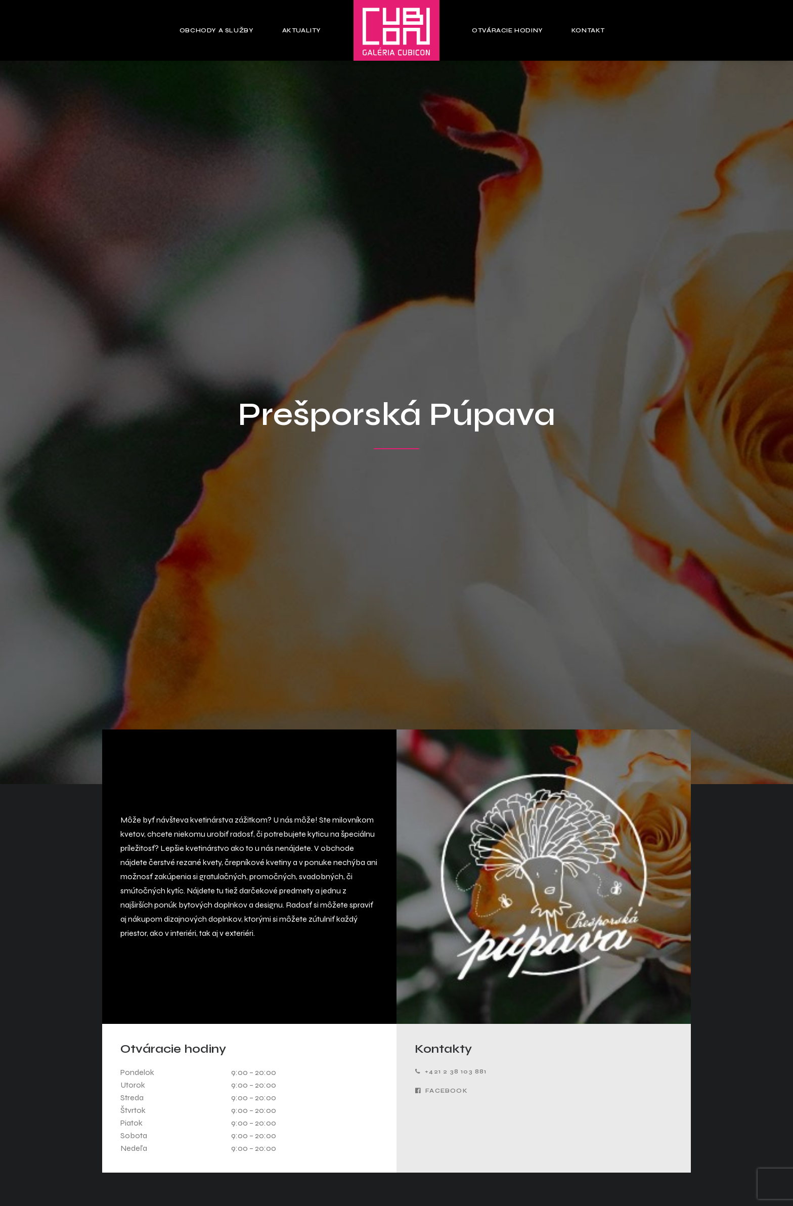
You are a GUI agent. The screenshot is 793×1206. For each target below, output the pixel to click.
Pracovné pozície (599, 1110)
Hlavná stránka (396, 1067)
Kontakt (588, 30)
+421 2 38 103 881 (451, 566)
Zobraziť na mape (194, 1087)
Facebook (441, 585)
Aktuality (301, 30)
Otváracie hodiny (507, 30)
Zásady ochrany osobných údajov (396, 1161)
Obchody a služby (217, 30)
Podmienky (463, 918)
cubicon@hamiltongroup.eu (194, 1107)
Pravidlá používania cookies (396, 1145)
